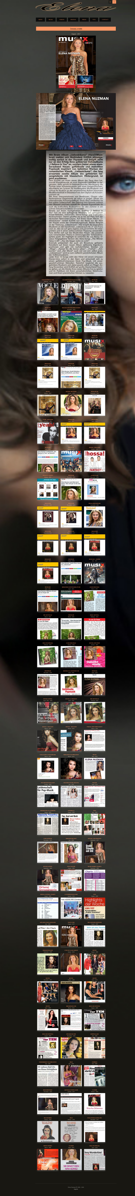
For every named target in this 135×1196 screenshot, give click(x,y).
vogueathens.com (48, 279)
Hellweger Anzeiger (95, 922)
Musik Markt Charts (94, 866)
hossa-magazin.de (95, 503)
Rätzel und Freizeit (94, 838)
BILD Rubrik (48, 1117)
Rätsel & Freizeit (71, 698)
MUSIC (51, 19)
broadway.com (71, 1006)
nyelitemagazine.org (94, 1117)
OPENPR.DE (47, 671)
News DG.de (94, 391)
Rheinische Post (71, 838)
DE (110, 2)
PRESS (84, 19)
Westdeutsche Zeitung (71, 782)
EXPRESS (94, 1062)
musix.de (95, 279)
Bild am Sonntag (94, 1006)
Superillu (71, 810)
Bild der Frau (47, 1090)
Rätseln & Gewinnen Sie (71, 671)
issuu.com (71, 922)
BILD (71, 1062)
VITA (94, 19)
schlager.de (48, 838)
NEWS (40, 19)
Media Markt (47, 1145)
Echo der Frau (94, 587)
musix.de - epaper (94, 559)
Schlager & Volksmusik (48, 754)
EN (114, 2)
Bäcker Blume (71, 1034)
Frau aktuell (94, 615)
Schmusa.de (94, 475)
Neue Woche (71, 866)
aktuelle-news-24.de (71, 1090)
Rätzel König (47, 866)
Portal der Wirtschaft (94, 726)
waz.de (94, 782)
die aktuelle (94, 698)
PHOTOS (73, 19)
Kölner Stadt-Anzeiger (48, 922)
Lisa (94, 894)
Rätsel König (47, 698)
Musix (48, 391)
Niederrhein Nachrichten (47, 1062)
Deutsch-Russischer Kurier (71, 307)
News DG (94, 671)
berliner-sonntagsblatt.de (71, 587)
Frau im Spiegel (48, 643)
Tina (94, 810)
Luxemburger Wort (71, 894)
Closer (94, 1090)
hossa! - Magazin (94, 447)
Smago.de (94, 307)
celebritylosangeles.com (71, 279)
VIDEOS (61, 19)
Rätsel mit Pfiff (71, 391)
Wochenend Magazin (48, 782)
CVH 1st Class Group (71, 950)
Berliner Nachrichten (71, 754)
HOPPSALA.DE (94, 1034)
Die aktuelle (47, 615)
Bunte (95, 950)
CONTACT (105, 19)
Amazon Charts (48, 475)
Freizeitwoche (48, 950)
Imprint (76, 1189)
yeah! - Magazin (48, 419)
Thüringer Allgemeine (47, 810)
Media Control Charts (47, 894)
